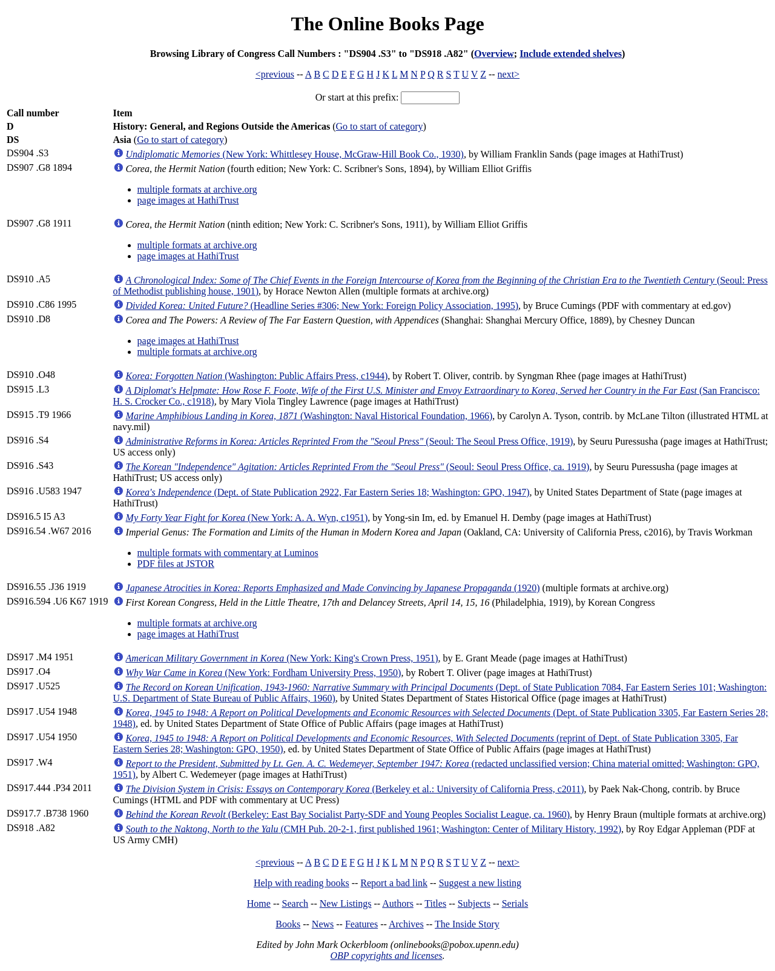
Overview (494, 53)
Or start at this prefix (355, 97)
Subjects (474, 903)
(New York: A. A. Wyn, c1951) (247, 517)
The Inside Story (467, 924)
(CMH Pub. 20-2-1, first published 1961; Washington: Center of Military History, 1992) (374, 829)
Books (287, 924)
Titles (435, 903)
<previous (275, 74)
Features (361, 924)
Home (259, 903)
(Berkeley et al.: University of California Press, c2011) (355, 789)
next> (509, 74)
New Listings (346, 903)
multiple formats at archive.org (197, 189)
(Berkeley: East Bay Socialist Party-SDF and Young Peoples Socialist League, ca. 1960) (348, 814)
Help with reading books (301, 883)
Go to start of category (379, 126)
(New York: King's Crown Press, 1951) (282, 658)
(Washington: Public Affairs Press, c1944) (257, 376)
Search (295, 903)
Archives (406, 924)
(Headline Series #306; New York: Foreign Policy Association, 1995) (322, 305)
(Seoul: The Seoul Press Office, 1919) (349, 441)
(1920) (333, 588)
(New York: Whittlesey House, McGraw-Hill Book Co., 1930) (295, 154)
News (323, 924)
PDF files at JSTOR (175, 563)
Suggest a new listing (480, 883)
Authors (398, 903)
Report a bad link (393, 883)
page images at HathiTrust (188, 200)
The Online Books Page (387, 24)
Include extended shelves (570, 53)
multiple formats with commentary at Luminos (227, 553)
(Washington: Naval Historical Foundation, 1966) (309, 416)
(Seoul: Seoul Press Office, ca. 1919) (358, 467)
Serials (515, 903)
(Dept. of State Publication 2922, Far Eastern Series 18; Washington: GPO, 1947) (328, 492)
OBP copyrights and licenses (386, 955)
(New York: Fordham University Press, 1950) (263, 673)
